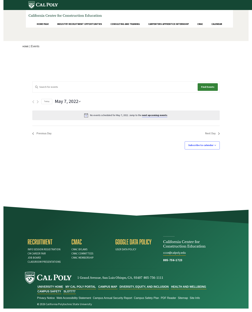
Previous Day (41, 133)
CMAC (200, 24)
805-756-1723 (172, 260)
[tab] (47, 241)
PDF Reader (168, 297)
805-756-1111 (153, 278)
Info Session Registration (44, 249)
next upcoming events (154, 115)
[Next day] (38, 101)
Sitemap (183, 297)
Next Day (212, 133)
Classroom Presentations (44, 262)
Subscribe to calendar (201, 145)
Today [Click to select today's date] (47, 101)
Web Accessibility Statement (73, 297)
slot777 (69, 291)
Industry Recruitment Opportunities (79, 24)
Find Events (207, 87)
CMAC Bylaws (79, 249)
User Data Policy (125, 249)
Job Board (34, 258)
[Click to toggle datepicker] (68, 101)
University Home (50, 286)
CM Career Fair (37, 253)
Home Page (43, 24)
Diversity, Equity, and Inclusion (144, 286)
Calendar (216, 24)
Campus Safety (49, 291)
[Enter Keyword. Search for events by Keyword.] (115, 87)
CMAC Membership (82, 258)
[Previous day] (33, 101)
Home (25, 46)
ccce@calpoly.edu (174, 253)
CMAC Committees (82, 253)
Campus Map (107, 286)
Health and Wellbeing (188, 286)
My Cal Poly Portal (80, 286)
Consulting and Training (125, 24)
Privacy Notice (46, 297)
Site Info (195, 297)
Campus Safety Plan (146, 297)
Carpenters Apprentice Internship (168, 24)
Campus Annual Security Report (112, 297)
